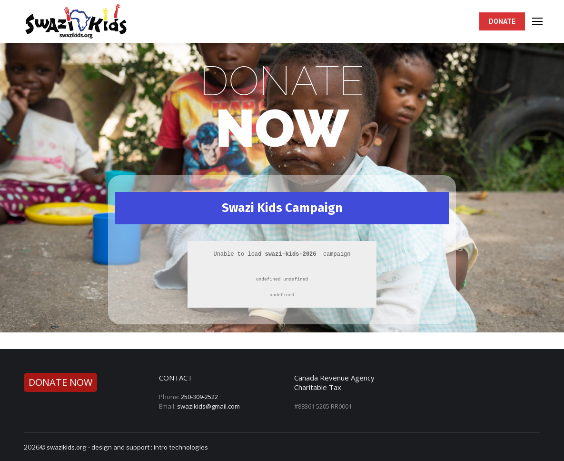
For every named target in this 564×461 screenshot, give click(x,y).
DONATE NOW (60, 382)
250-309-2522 (199, 396)
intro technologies (181, 447)
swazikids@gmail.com (208, 406)
